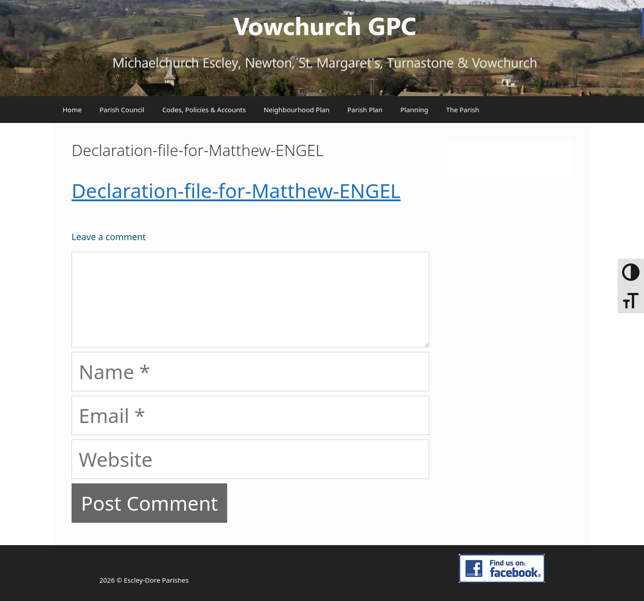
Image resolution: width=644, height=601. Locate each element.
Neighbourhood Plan (297, 109)
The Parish (462, 109)
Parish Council (122, 109)
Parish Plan (365, 109)
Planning (414, 109)
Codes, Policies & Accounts (204, 109)
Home (72, 109)
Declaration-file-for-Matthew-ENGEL (236, 190)
